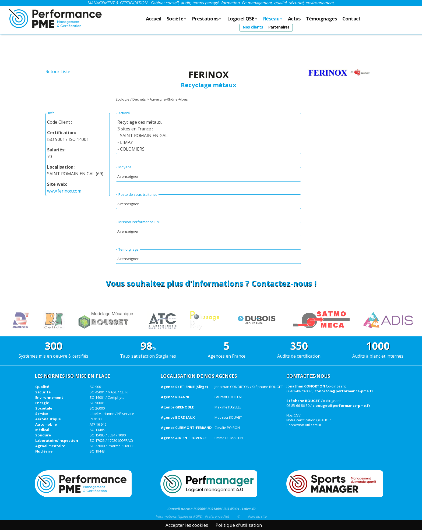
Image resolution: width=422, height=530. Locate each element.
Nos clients (253, 27)
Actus (294, 19)
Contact (351, 19)
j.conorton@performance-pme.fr (342, 391)
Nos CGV (293, 415)
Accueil (153, 19)
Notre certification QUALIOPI (309, 420)
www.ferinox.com (64, 191)
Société (177, 19)
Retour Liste (57, 71)
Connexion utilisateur (303, 424)
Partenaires (279, 27)
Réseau (273, 19)
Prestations (206, 19)
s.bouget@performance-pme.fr (341, 405)
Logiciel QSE (242, 19)
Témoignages (321, 19)
